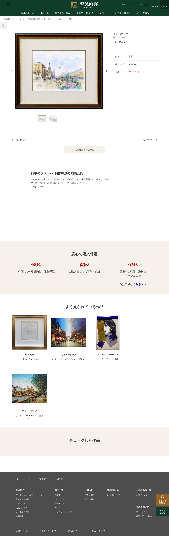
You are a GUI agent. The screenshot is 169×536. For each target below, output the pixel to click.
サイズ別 (58, 457)
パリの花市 (68, 19)
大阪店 (59, 429)
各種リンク (123, 493)
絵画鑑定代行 (73, 480)
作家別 (57, 445)
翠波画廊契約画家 (34, 19)
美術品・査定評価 (85, 13)
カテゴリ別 (59, 449)
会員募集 (20, 466)
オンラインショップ (63, 461)
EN (141, 4)
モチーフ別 (59, 453)
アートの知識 (143, 13)
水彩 (59, 19)
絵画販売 (20, 439)
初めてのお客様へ (23, 449)
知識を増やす (142, 456)
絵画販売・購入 (62, 13)
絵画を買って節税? (144, 466)
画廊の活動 (89, 449)
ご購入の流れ (21, 457)
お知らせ (104, 13)
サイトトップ (22, 429)
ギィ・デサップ (49, 19)
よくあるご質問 (22, 461)
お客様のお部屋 (122, 13)
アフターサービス (47, 480)
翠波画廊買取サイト (144, 493)
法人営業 (80, 493)
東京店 (42, 429)
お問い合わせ (22, 480)
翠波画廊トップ (9, 19)
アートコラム (141, 461)
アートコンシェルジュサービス (29, 445)
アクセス (124, 4)
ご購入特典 (20, 453)
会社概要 (20, 493)
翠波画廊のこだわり (115, 445)
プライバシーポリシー (102, 493)
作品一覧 (44, 13)
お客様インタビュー (144, 445)
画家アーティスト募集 (40, 493)
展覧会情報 (89, 445)
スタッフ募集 (63, 493)
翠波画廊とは (27, 13)
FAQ (133, 4)
